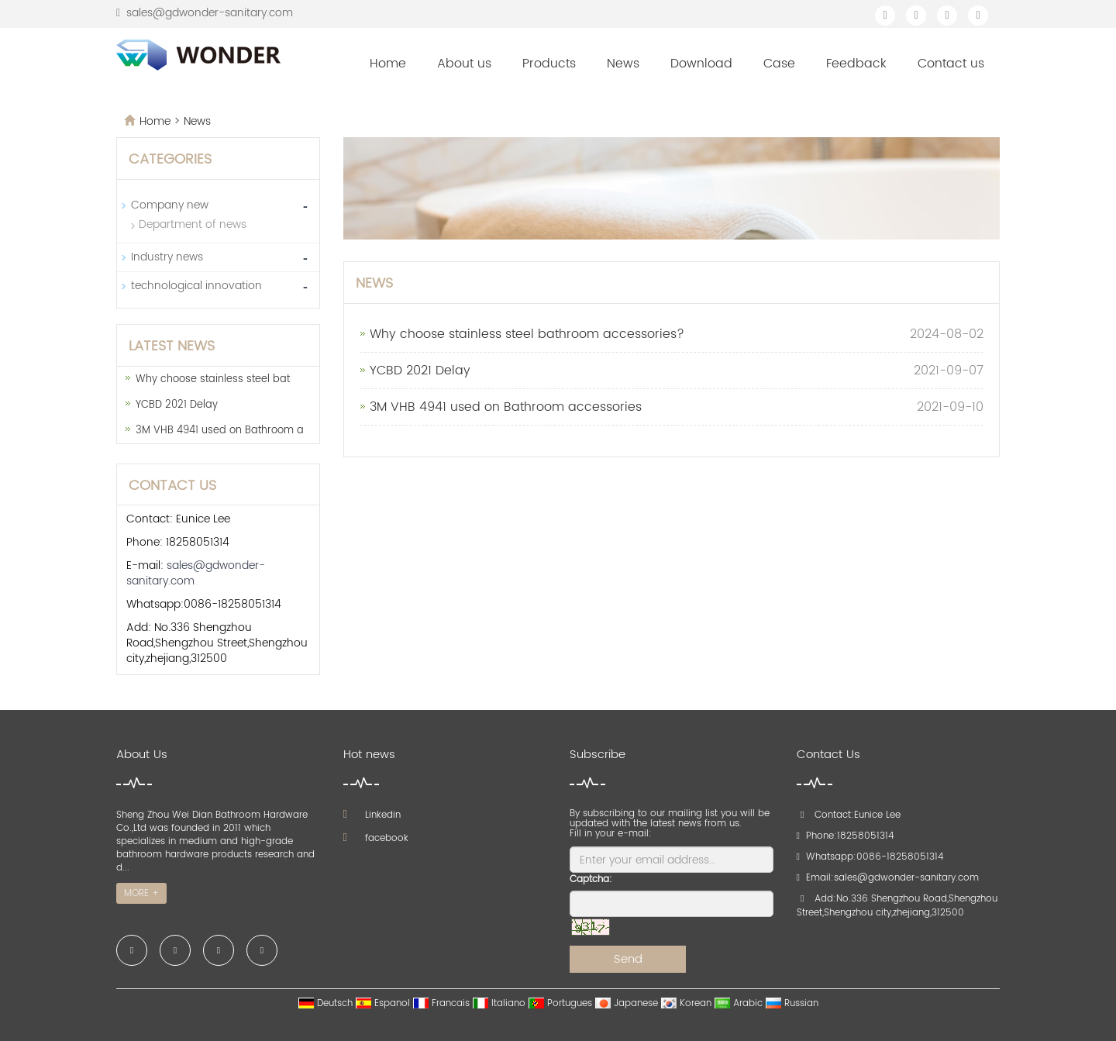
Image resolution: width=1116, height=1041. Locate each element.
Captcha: (591, 879)
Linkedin (372, 815)
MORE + (141, 893)
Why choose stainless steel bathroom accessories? (527, 334)
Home (388, 63)
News (623, 63)
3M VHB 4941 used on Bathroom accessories (506, 407)
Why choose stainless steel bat (213, 379)
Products (549, 63)
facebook (375, 838)
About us (464, 63)
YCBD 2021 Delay (420, 370)
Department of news (192, 224)
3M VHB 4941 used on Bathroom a (220, 430)
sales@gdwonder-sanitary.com (209, 13)
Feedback (856, 63)
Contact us (951, 63)
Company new (169, 205)
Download (701, 63)
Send (628, 959)
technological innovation (196, 286)
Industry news (167, 257)
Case (779, 63)
